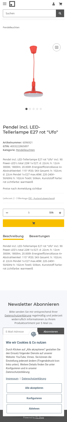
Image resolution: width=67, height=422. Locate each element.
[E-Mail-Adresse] (20, 331)
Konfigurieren (34, 398)
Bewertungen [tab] (39, 236)
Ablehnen (34, 408)
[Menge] (29, 212)
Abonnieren (51, 331)
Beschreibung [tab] (13, 236)
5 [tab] (41, 109)
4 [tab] (37, 109)
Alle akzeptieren (34, 387)
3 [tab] (34, 109)
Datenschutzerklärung (18, 315)
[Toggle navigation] (4, 2)
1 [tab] (26, 109)
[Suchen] (29, 13)
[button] (53, 4)
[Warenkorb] (60, 4)
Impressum (12, 378)
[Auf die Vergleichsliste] (57, 47)
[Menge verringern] (7, 212)
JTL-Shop (39, 417)
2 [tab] (30, 109)
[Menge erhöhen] (60, 212)
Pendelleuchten (25, 150)
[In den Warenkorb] (6, 39)
